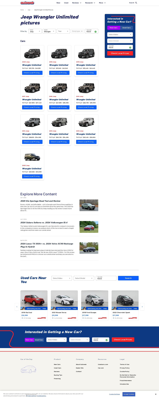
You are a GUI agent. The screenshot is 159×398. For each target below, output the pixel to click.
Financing (57, 378)
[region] (79, 394)
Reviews (57, 371)
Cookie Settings (114, 394)
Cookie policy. (41, 396)
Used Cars (126, 28)
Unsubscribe (124, 384)
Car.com (101, 368)
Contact (78, 371)
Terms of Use (124, 364)
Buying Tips (58, 375)
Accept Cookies (129, 394)
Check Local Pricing (32, 73)
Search (128, 278)
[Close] (156, 394)
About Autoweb (81, 364)
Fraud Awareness (126, 380)
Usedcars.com (103, 364)
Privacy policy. (31, 396)
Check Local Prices (120, 53)
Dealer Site (79, 368)
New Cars (113, 28)
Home (22, 10)
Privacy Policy (124, 368)
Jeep (29, 10)
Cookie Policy (124, 371)
